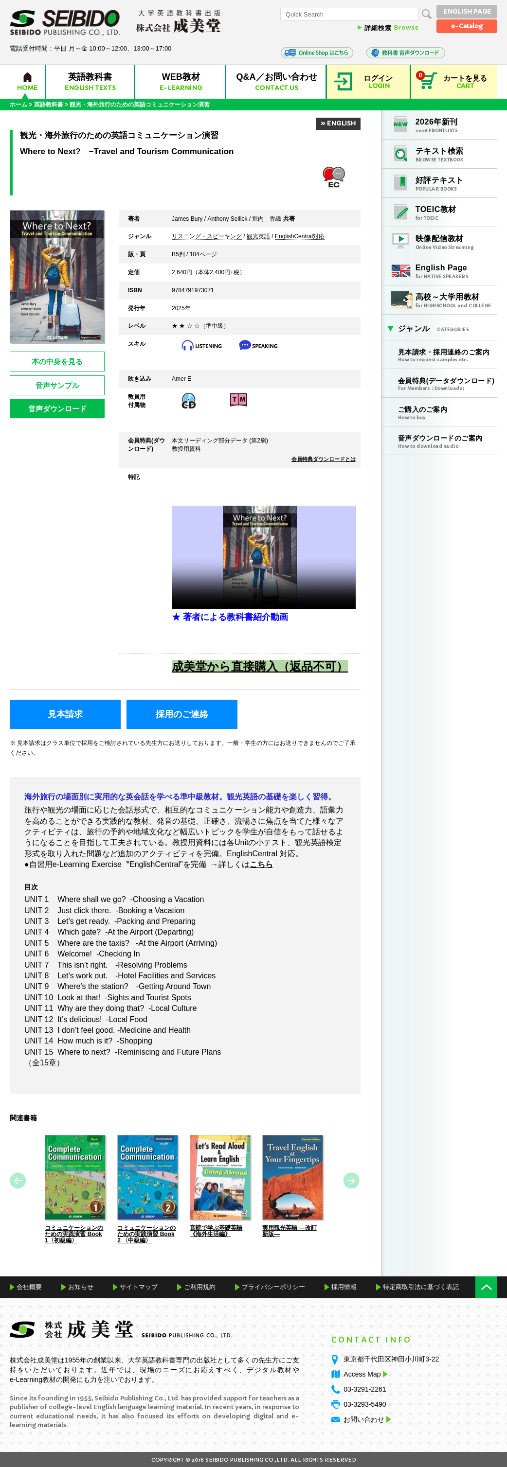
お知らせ (80, 1286)
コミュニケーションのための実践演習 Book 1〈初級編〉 (74, 1233)
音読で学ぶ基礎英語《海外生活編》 (216, 1230)
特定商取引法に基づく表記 (421, 1286)
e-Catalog (467, 26)
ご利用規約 (200, 1286)
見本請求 (65, 714)
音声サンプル (57, 385)
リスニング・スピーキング (207, 237)
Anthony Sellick (227, 219)
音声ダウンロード (57, 409)
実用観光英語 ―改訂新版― (289, 1230)
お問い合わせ (364, 1419)
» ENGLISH (338, 123)
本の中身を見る (57, 361)
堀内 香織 (266, 219)
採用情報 (344, 1286)
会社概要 (29, 1286)
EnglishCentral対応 (300, 237)
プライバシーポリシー (273, 1286)
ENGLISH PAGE (467, 11)
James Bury (187, 219)
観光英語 (258, 237)
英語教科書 (48, 104)
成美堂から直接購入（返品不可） (260, 666)
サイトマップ (139, 1286)
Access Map (364, 1374)
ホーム (18, 104)
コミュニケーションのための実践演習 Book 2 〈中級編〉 (146, 1233)
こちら (261, 864)
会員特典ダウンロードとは (323, 459)
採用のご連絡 (182, 714)
